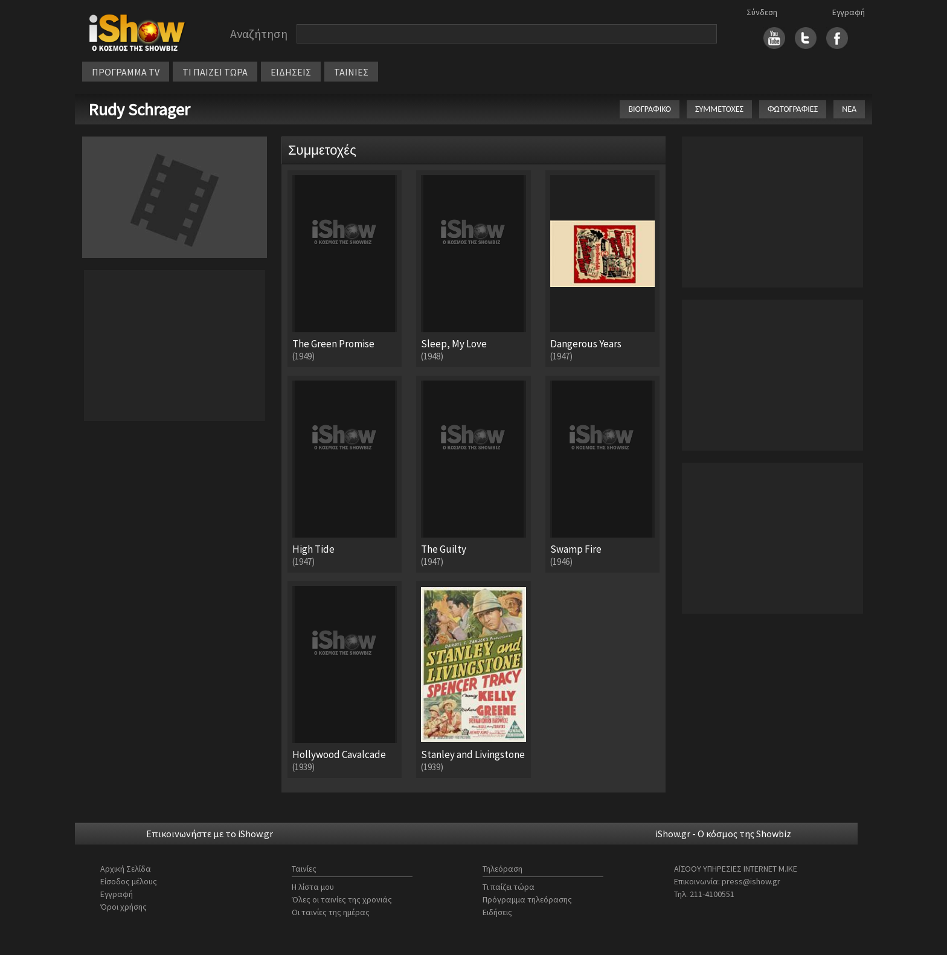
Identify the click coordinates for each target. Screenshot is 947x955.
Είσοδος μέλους (128, 881)
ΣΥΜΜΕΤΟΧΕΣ (719, 109)
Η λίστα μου (313, 886)
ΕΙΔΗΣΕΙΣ (291, 72)
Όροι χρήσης (123, 906)
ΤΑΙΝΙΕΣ (351, 72)
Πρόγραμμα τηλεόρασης (527, 899)
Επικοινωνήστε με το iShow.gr (209, 834)
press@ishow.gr (751, 881)
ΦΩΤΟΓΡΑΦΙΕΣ (793, 109)
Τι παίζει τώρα (508, 886)
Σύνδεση (761, 12)
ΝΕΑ (849, 109)
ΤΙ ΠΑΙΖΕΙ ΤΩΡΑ (215, 72)
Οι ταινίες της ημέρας (331, 912)
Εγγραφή (848, 12)
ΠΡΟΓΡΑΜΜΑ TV (125, 72)
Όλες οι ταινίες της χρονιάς (342, 899)
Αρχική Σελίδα (125, 868)
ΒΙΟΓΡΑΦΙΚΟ (649, 109)
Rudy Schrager (139, 109)
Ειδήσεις (497, 912)
